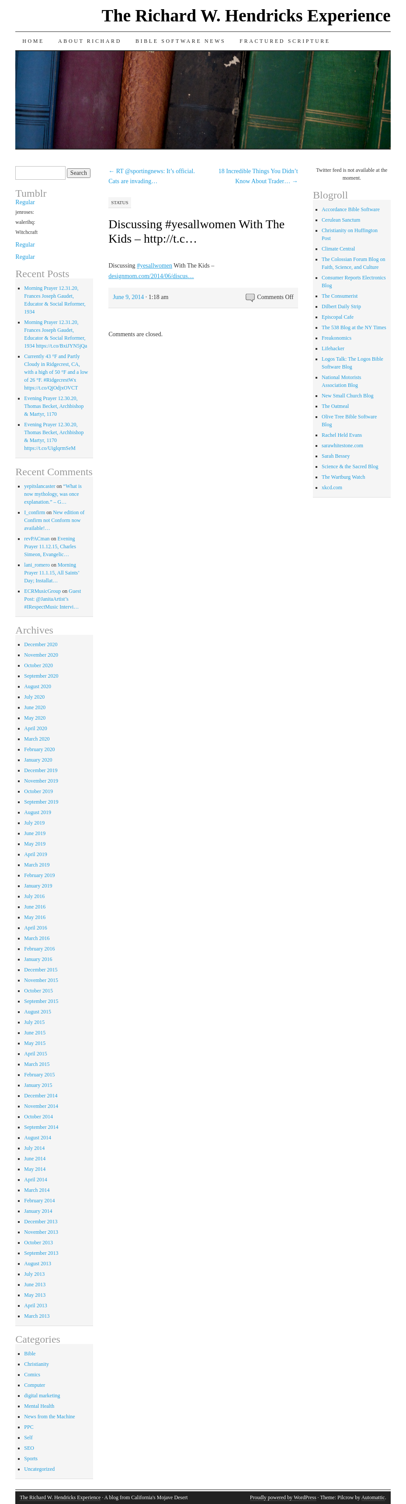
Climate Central (338, 249)
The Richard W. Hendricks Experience (246, 15)
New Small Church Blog (347, 396)
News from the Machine (49, 1416)
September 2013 (41, 1253)
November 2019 (41, 781)
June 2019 (34, 833)
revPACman (36, 539)
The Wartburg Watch (343, 477)
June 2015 (34, 1033)
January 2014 (38, 1211)
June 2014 (34, 1159)
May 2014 (34, 1169)
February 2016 (39, 949)
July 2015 (34, 1022)
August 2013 (37, 1263)
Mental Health (39, 1406)
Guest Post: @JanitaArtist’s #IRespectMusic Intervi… (52, 599)
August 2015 (37, 1012)
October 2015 (38, 991)
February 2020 (39, 749)
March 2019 (36, 865)
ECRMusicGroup (42, 591)
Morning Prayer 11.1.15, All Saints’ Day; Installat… (51, 573)
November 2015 (41, 980)
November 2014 (41, 1106)
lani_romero (37, 565)
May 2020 (34, 718)
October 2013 (38, 1242)
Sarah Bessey (336, 456)
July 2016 (34, 896)
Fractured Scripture (284, 41)
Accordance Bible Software (351, 209)
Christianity (36, 1364)
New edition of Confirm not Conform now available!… (54, 520)
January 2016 (38, 959)
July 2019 (34, 823)
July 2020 (34, 697)
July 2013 (34, 1274)
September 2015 (41, 1001)
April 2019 (35, 854)
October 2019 (38, 791)
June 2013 (34, 1284)
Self (28, 1437)
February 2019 (39, 875)
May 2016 (34, 917)
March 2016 (36, 938)
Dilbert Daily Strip (341, 306)
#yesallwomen (154, 265)
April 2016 (35, 928)
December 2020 (40, 644)
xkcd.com (332, 487)
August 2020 (37, 686)
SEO (29, 1448)
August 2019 (37, 812)
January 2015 (38, 1085)
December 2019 (40, 770)
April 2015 (35, 1054)
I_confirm (34, 512)
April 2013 (35, 1305)
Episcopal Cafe (338, 317)
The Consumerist (339, 296)
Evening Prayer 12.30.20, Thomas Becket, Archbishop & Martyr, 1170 (53, 406)
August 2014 (37, 1138)
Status (119, 202)
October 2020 (38, 665)
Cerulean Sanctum (341, 220)
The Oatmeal (335, 406)
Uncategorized (39, 1469)
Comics (32, 1375)
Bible (29, 1354)
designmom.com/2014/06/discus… (151, 276)
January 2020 (38, 760)
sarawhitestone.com (342, 445)
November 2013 (41, 1232)
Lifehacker (333, 348)
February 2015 (39, 1075)
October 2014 (38, 1117)
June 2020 (34, 707)
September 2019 (41, 802)
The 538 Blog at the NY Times (354, 327)
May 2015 (34, 1043)
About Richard (89, 41)
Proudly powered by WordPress (283, 1497)
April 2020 (35, 728)
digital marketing (42, 1396)
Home (33, 41)
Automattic (373, 1497)
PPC (28, 1427)
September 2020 (41, 676)
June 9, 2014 (128, 297)
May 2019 (34, 844)
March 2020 (36, 739)
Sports (31, 1458)
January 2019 (38, 886)
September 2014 (41, 1127)
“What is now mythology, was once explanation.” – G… (53, 494)
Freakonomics (336, 338)
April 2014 (35, 1180)
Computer (34, 1385)
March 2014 (36, 1190)
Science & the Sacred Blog (350, 466)
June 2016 (34, 907)
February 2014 (39, 1201)
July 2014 (34, 1148)
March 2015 (36, 1064)
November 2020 (41, 655)
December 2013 (40, 1222)
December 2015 (40, 970)
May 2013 (34, 1295)
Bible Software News (180, 41)
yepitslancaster (39, 486)
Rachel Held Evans (342, 435)
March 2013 (36, 1316)
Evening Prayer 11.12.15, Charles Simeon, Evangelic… (50, 546)
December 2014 (40, 1096)
